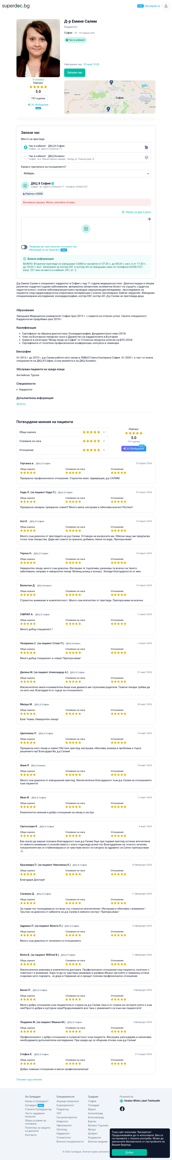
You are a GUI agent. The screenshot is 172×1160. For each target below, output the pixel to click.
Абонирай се (148, 6)
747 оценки (38, 98)
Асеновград (95, 1113)
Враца (92, 1129)
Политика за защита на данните (37, 1129)
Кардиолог (63, 1133)
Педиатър (63, 1109)
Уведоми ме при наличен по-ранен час (53, 248)
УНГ (59, 1113)
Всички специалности (70, 1141)
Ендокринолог (65, 1105)
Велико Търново (98, 1125)
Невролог (63, 1121)
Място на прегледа (33, 139)
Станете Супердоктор (38, 1109)
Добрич (92, 1133)
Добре (129, 1152)
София (92, 1101)
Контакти (31, 1134)
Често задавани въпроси (35, 1115)
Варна (92, 1109)
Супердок (34, 1105)
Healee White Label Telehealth (140, 1100)
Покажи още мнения (29, 1079)
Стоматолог (64, 1137)
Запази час (74, 72)
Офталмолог (64, 1125)
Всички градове (98, 1141)
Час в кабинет (75, 40)
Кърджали (94, 1137)
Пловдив (93, 1105)
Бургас (92, 1121)
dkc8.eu (21, 403)
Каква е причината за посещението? (43, 166)
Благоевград (96, 1117)
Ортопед (62, 1129)
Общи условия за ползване (35, 1122)
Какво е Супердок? (36, 1101)
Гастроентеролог (67, 1117)
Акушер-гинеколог (68, 1101)
